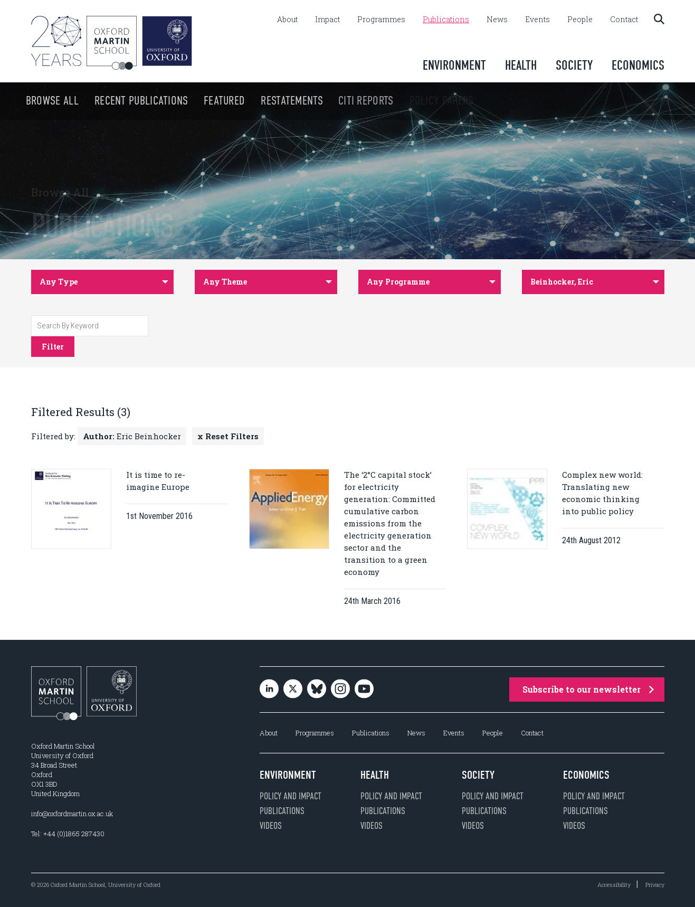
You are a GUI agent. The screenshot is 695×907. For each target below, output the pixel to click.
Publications (446, 19)
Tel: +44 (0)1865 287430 (67, 833)
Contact (624, 19)
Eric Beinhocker (132, 436)
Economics (638, 65)
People (580, 19)
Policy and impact (290, 796)
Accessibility (614, 885)
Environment (454, 65)
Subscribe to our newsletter (588, 689)
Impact (327, 19)
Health (521, 65)
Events (537, 19)
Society (574, 65)
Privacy (654, 885)
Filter (53, 347)
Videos (271, 825)
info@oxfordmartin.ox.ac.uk (72, 813)
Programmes (381, 19)
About (287, 19)
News (497, 19)
